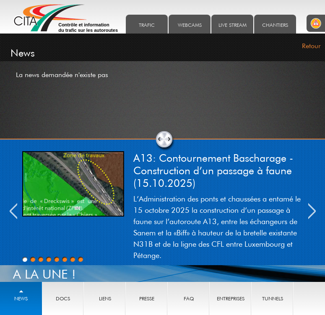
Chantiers (275, 25)
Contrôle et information (88, 27)
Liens (105, 298)
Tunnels (272, 298)
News (21, 298)
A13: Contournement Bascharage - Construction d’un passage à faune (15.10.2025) (213, 170)
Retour (311, 45)
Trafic (147, 25)
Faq (189, 298)
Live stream (232, 25)
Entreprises (230, 298)
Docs (63, 298)
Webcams (190, 25)
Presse (146, 298)
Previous (13, 211)
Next (312, 211)
